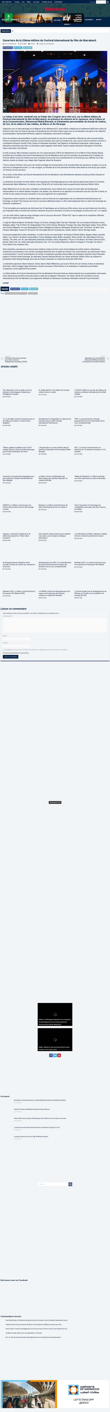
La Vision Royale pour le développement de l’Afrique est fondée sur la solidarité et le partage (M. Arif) (90, 593)
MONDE (66, 19)
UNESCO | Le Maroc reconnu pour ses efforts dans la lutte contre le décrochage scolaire (18, 507)
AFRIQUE (14, 19)
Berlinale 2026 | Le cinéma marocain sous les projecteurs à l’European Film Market (90, 564)
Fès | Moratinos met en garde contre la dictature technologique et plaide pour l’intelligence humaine (17, 392)
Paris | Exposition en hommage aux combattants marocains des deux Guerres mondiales (90, 507)
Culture (33, 44)
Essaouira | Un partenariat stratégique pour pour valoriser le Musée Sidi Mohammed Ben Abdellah (18, 478)
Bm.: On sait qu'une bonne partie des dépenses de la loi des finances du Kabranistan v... (34, 1337)
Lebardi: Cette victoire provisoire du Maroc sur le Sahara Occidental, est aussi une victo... (34, 1324)
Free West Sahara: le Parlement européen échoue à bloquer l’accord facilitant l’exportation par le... (37, 1320)
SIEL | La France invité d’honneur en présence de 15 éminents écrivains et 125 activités (90, 450)
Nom (5, 636)
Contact (17, 2)
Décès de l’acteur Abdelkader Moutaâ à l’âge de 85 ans (32, 1109)
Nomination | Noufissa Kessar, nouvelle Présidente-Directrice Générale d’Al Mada (40, 1100)
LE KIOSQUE (58, 2)
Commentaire (7, 616)
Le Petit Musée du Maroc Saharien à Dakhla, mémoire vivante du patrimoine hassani (90, 535)
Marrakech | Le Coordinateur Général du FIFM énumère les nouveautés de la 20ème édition (93, 359)
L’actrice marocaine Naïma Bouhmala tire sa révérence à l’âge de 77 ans (37, 1127)
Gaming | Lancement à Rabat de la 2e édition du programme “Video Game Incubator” (17, 536)
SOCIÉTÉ (47, 19)
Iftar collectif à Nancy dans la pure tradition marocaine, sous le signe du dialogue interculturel (55, 536)
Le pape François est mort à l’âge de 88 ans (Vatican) (31, 1136)
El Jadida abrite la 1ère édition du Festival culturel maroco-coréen (54, 391)
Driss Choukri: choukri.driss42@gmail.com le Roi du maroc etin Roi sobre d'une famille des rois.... (37, 1329)
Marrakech (33, 293)
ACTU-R (4, 19)
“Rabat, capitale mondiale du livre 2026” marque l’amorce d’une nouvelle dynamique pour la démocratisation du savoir (18, 450)
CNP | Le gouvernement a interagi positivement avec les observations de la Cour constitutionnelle (89, 421)
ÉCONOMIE (36, 19)
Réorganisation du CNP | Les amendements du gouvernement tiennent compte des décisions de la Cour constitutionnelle (55, 565)
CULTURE (57, 20)
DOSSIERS (88, 19)
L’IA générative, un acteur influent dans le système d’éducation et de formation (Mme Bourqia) (55, 450)
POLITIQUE (25, 19)
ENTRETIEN (77, 19)
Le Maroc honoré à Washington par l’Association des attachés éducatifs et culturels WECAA (53, 478)
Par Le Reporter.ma (10, 44)
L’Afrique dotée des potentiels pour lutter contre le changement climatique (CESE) (16, 359)
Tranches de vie (47, 2)
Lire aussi (36, 2)
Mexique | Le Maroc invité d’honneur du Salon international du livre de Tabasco (53, 506)
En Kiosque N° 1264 (55, 802)
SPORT (98, 19)
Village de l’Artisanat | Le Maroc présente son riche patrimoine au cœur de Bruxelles (90, 477)
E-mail (5, 643)
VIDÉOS (66, 24)
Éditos (29, 2)
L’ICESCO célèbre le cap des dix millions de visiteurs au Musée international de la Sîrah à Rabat (90, 392)
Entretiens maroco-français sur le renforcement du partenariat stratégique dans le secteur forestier (53, 1022)
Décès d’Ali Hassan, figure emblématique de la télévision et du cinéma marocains (40, 1118)
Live (23, 2)
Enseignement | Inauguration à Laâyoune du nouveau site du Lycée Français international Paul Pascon (55, 421)
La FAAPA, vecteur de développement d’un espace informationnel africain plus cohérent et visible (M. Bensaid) (54, 593)
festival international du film (16, 293)
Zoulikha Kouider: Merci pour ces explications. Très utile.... (24, 1333)
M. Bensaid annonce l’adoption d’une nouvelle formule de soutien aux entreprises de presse (19, 565)
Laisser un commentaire (46, 44)
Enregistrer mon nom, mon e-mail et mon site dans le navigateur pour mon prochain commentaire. (36, 650)
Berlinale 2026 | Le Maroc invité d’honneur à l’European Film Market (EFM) (19, 592)
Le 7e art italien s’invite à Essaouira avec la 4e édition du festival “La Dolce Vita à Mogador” (18, 421)
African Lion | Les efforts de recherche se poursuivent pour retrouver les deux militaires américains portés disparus (47, 31)
